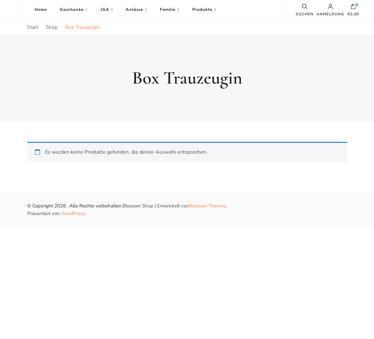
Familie (168, 9)
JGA (104, 9)
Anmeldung (330, 10)
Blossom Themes (207, 206)
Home (41, 9)
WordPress (73, 213)
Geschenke (72, 9)
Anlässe (134, 9)
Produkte (202, 9)
